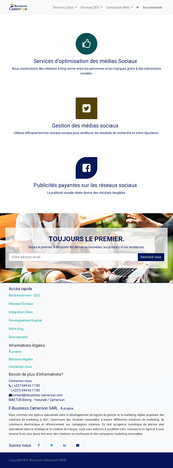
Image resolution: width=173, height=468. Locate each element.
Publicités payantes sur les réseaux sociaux (85, 185)
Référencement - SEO (24, 295)
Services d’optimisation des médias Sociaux (86, 61)
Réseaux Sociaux (21, 304)
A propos (15, 351)
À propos (67, 408)
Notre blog (16, 329)
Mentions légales (21, 359)
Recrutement (18, 337)
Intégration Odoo (21, 312)
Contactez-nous (20, 366)
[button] (137, 7)
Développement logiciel (25, 320)
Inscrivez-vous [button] (151, 257)
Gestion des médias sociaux (85, 126)
